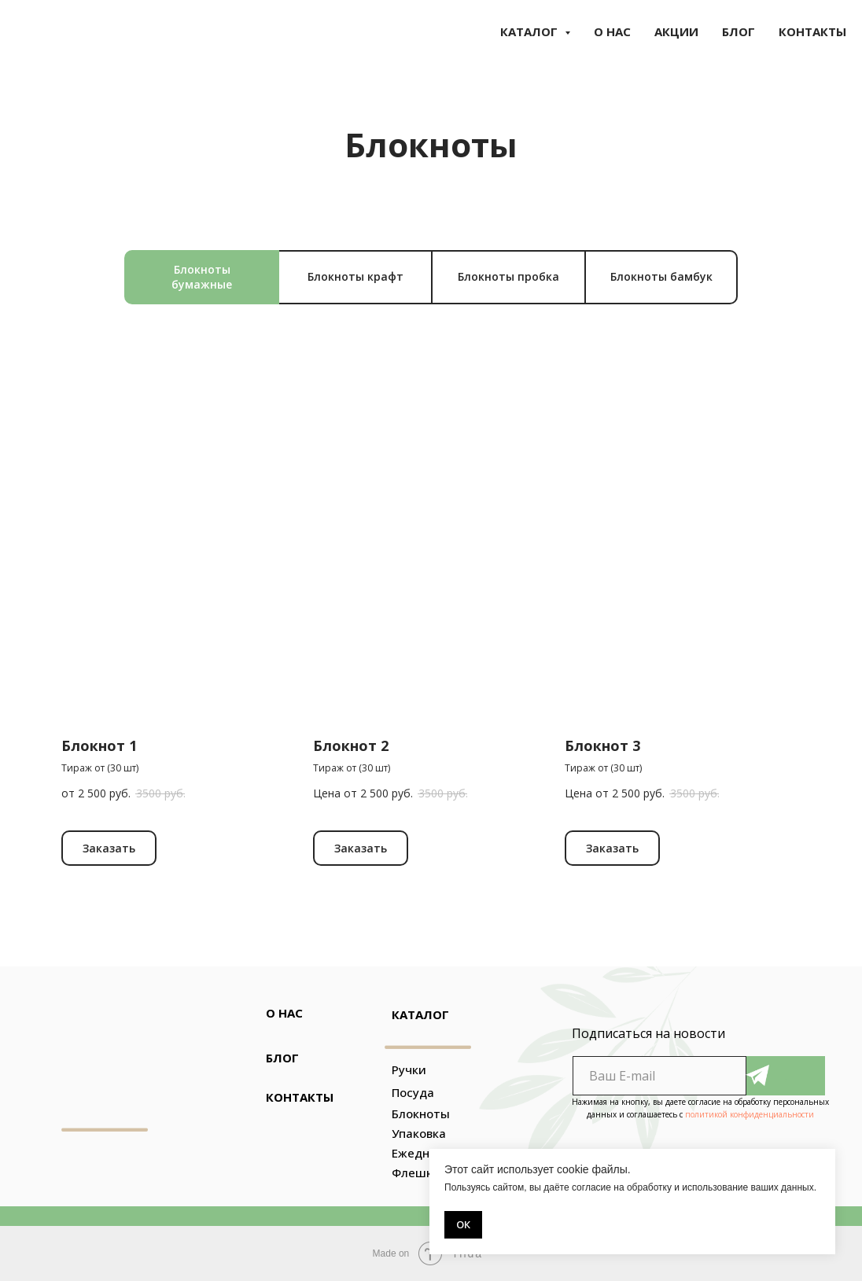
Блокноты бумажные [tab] (201, 277)
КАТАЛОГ (420, 1014)
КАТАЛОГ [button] (530, 31)
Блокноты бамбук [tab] (661, 276)
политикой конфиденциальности (749, 1114)
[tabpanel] (431, 659)
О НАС (612, 31)
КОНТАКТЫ (812, 31)
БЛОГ (738, 31)
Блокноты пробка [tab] (508, 276)
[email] (659, 1075)
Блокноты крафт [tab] (355, 276)
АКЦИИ (676, 31)
